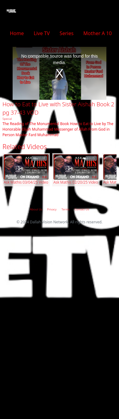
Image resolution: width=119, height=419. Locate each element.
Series (66, 33)
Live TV (42, 33)
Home (17, 33)
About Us (36, 209)
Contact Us (81, 209)
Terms (65, 209)
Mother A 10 (97, 33)
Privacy (51, 209)
